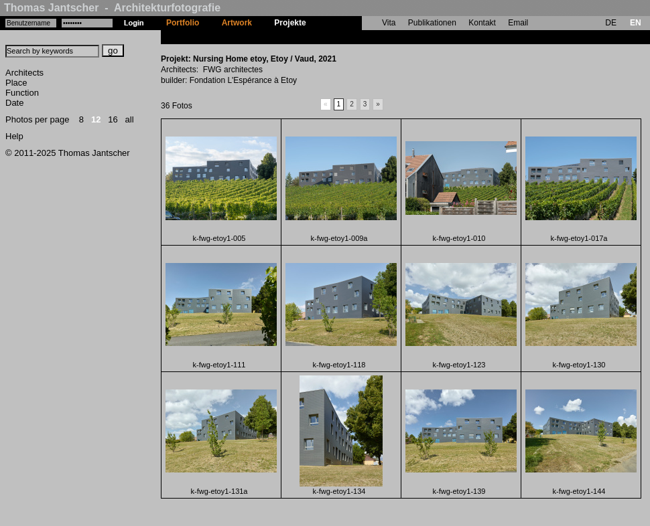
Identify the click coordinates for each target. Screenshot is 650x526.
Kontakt (482, 22)
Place (16, 83)
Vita (388, 22)
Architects (24, 73)
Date (14, 103)
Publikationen (432, 22)
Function (22, 93)
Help (14, 136)
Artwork (237, 22)
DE (610, 22)
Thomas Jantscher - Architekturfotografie (112, 7)
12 (96, 119)
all (129, 119)
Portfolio (182, 22)
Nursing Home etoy (354, 36)
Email (518, 22)
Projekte (290, 22)
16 (112, 119)
